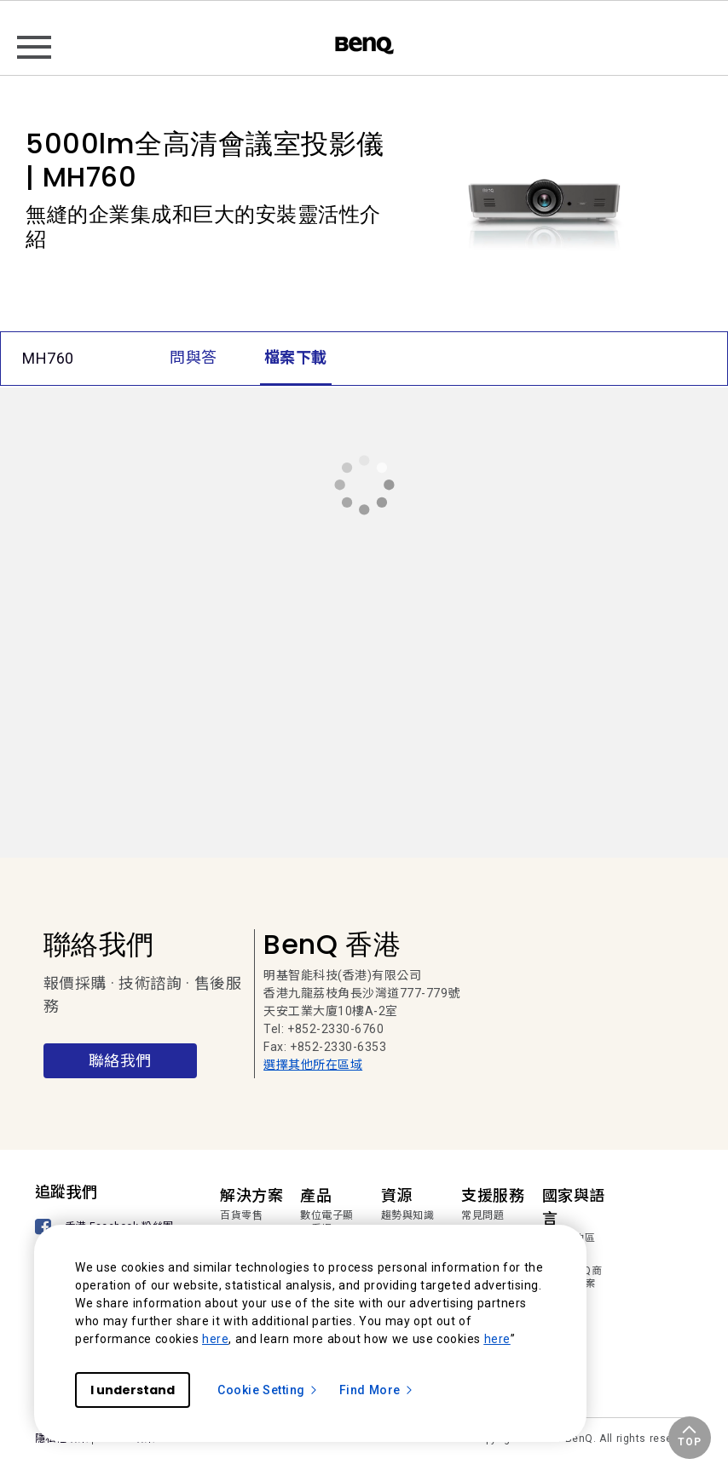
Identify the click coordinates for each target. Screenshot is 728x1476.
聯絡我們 (120, 1061)
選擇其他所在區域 (312, 1064)
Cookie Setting (268, 1390)
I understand (132, 1389)
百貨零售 (241, 1215)
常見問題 (482, 1215)
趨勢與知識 (408, 1215)
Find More (376, 1390)
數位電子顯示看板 (327, 1222)
